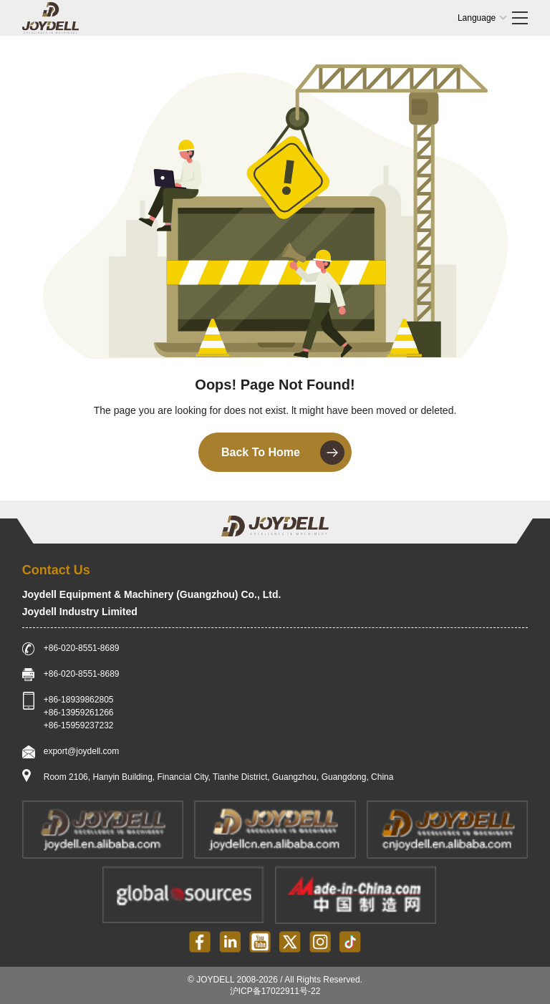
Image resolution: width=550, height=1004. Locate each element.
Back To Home (282, 452)
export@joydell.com (82, 751)
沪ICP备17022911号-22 (275, 991)
